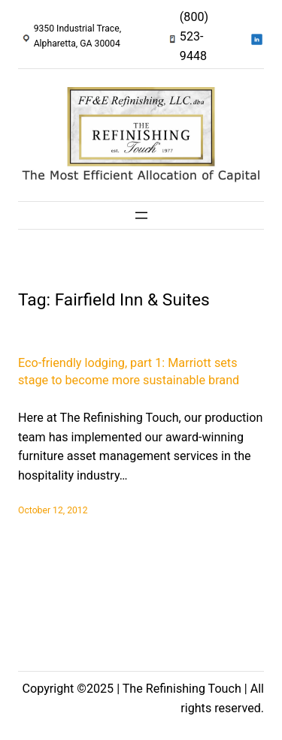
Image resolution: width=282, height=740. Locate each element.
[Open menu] (141, 215)
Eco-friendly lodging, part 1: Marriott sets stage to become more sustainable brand (128, 371)
